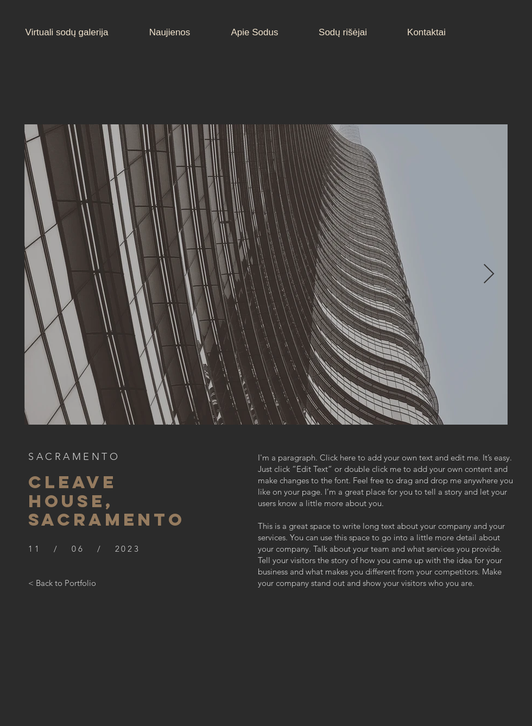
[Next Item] (489, 274)
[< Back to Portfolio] (62, 583)
